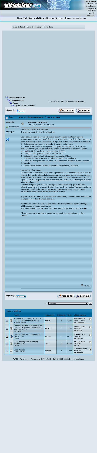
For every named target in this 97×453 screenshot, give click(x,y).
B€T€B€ (48, 351)
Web (25, 18)
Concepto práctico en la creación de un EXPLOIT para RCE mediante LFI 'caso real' (28, 327)
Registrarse (60, 18)
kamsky (80, 338)
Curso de (34, 27)
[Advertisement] (32, 64)
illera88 (47, 336)
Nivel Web (17, 331)
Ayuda (36, 18)
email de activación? (91, 14)
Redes (15, 103)
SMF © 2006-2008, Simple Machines (68, 359)
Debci (47, 343)
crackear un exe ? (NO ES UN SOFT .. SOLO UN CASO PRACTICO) (28, 320)
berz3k (79, 330)
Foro (20, 18)
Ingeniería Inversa (20, 322)
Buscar (43, 18)
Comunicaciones (17, 100)
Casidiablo (81, 322)
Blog (30, 18)
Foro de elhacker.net (17, 97)
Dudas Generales (19, 351)
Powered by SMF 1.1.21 (41, 359)
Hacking (16, 338)
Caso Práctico (19, 350)
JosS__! (48, 328)
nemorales (10, 122)
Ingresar (93, 6)
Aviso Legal (24, 359)
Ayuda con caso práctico (25, 106)
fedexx (47, 320)
